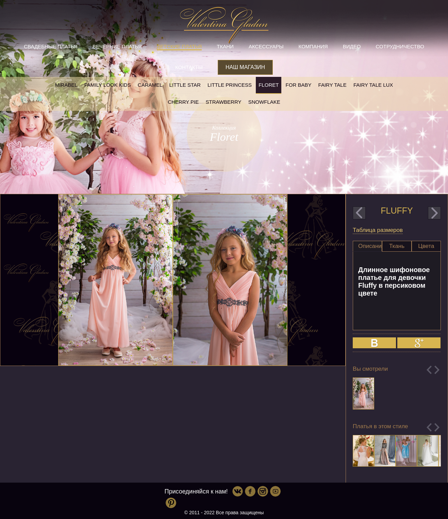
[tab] (367, 246)
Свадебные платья (51, 46)
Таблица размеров (378, 230)
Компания (313, 46)
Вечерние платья (117, 46)
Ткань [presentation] (396, 246)
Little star (185, 85)
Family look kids (107, 85)
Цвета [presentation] (426, 246)
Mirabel (66, 85)
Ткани (225, 46)
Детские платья (179, 46)
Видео (352, 46)
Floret (269, 85)
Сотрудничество (400, 46)
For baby (299, 85)
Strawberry (223, 102)
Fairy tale (332, 85)
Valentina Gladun (224, 25)
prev (359, 212)
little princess (230, 85)
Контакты (189, 67)
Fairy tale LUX (373, 85)
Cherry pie (183, 102)
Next (436, 370)
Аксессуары (266, 46)
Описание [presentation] (370, 246)
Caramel (150, 85)
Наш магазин (245, 67)
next (434, 212)
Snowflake (264, 102)
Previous (429, 370)
